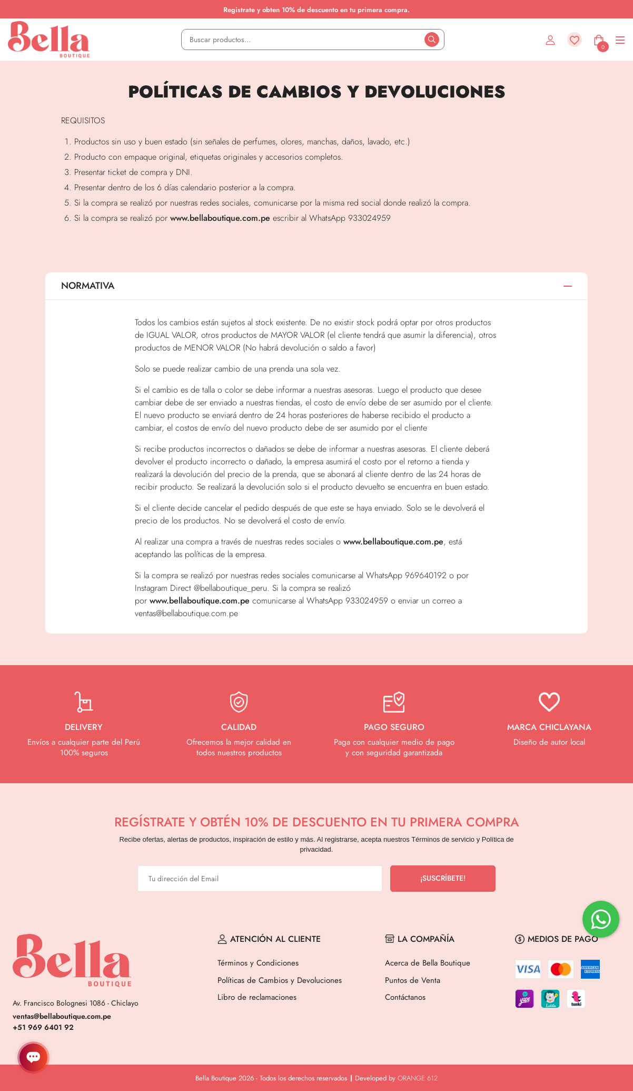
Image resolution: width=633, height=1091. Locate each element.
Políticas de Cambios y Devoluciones (279, 980)
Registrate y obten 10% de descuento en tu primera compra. (316, 10)
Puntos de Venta (412, 980)
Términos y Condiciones (258, 963)
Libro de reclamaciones (256, 997)
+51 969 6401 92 (43, 1027)
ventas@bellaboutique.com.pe (62, 1016)
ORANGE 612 (418, 1078)
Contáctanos (405, 997)
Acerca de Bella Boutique (427, 963)
